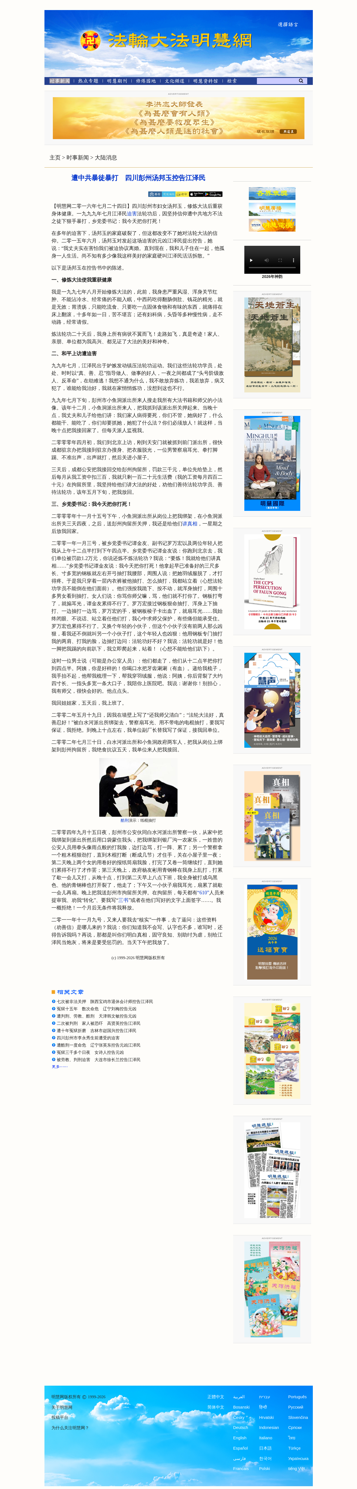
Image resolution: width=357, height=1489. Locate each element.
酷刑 (125, 820)
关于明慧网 (61, 1407)
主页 (55, 157)
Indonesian (269, 1427)
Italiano (265, 1438)
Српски (295, 1427)
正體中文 (215, 1397)
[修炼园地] (146, 82)
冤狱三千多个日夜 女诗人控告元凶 (90, 1052)
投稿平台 (59, 1417)
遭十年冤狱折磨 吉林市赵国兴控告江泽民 (96, 1030)
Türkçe (294, 1448)
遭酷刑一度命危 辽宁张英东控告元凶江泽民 (99, 1045)
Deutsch (240, 1427)
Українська (298, 1458)
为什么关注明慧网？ (70, 1428)
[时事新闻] (58, 82)
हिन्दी (263, 1407)
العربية (239, 1397)
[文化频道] (174, 82)
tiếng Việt (296, 1468)
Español (240, 1448)
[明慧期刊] (117, 82)
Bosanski (241, 1407)
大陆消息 (106, 157)
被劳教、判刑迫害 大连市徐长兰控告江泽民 (99, 1059)
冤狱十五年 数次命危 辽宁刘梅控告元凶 (96, 1009)
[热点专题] (88, 82)
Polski (264, 1468)
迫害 (132, 213)
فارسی (239, 1458)
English (240, 1438)
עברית (264, 1397)
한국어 (265, 1458)
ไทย (291, 1438)
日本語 (265, 1448)
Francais (241, 1468)
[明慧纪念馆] (205, 82)
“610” (203, 892)
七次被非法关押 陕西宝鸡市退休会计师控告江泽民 (105, 1001)
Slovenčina (298, 1417)
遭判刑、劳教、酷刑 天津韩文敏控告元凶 (96, 1016)
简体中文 (215, 1407)
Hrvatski (266, 1417)
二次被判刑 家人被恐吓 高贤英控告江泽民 (99, 1023)
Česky (238, 1417)
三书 (123, 900)
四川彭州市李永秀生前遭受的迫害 (88, 1038)
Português (297, 1397)
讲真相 (189, 523)
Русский (295, 1407)
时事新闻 (78, 157)
